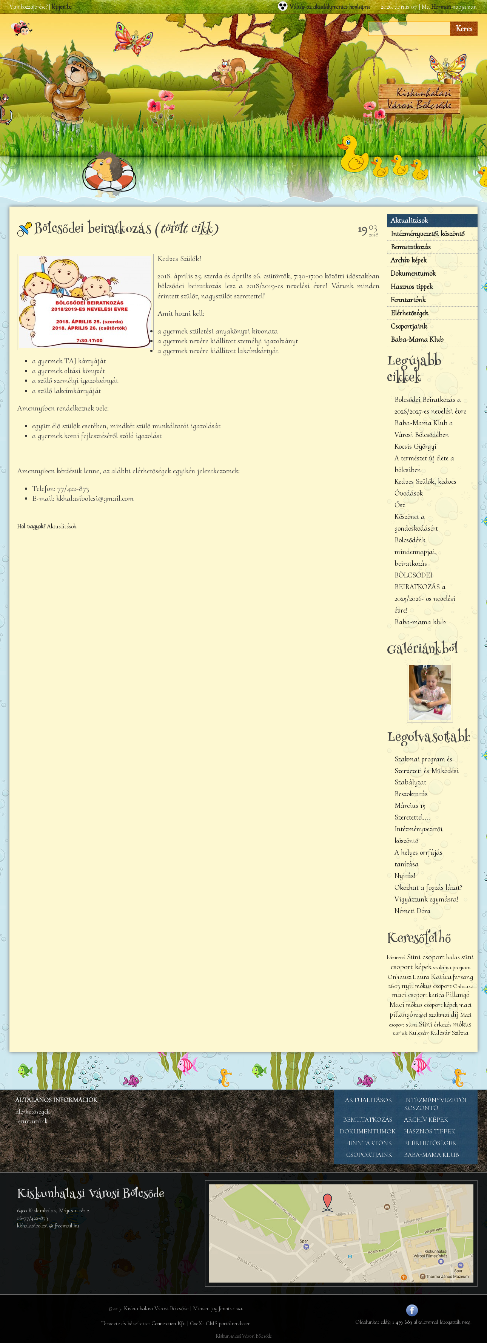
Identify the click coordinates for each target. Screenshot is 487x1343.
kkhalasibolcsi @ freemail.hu (48, 1225)
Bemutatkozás (411, 247)
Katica (441, 976)
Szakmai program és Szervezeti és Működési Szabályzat (427, 771)
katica (436, 995)
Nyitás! (405, 875)
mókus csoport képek (432, 1005)
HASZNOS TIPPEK (429, 1131)
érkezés (443, 1024)
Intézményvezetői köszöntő (427, 233)
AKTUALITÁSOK (368, 1100)
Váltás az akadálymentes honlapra (330, 7)
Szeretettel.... (412, 817)
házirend (396, 957)
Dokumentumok (413, 273)
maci (465, 1005)
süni (411, 1024)
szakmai (439, 1015)
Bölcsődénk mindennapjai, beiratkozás (416, 552)
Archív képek (409, 260)
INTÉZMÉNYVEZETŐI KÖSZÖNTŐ (435, 1104)
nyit (407, 985)
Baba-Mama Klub (417, 339)
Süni (425, 1024)
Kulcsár (419, 1033)
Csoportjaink (409, 326)
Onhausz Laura (408, 977)
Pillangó (457, 994)
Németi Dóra (412, 910)
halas (453, 957)
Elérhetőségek (409, 313)
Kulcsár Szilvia (449, 1033)
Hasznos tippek (412, 286)
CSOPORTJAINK (369, 1155)
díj (455, 1014)
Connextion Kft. (168, 1323)
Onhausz (463, 986)
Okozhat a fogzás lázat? (428, 887)
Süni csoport (426, 957)
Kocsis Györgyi (415, 446)
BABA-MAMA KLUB (431, 1155)
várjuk (400, 1033)
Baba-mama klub (420, 622)
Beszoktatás (411, 793)
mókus (462, 1024)
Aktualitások (61, 526)
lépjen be (62, 7)
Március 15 (410, 805)
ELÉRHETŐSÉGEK (430, 1143)
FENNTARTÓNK (368, 1143)
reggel (420, 1015)
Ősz (400, 504)
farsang (463, 977)
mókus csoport (433, 986)
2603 (394, 986)
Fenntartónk (408, 299)
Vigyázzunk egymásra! (427, 899)
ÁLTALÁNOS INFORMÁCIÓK (56, 1100)
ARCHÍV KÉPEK (426, 1120)
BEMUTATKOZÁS (367, 1120)
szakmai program (451, 967)
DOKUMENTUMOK (368, 1131)
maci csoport (409, 994)
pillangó (401, 1014)
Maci (396, 1004)
